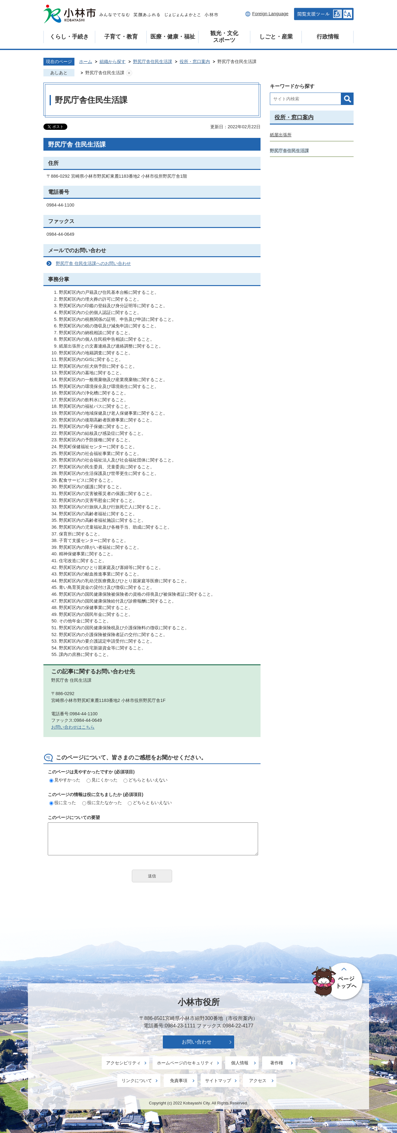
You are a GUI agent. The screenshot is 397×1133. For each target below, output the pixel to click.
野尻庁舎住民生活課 (152, 61)
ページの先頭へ (337, 982)
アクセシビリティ (123, 1062)
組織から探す (113, 61)
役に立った (62, 802)
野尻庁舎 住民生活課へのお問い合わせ (93, 263)
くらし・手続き (69, 37)
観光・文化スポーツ (224, 36)
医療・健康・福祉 (172, 37)
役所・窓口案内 (195, 61)
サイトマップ (218, 1080)
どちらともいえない (145, 779)
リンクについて (137, 1080)
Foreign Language (270, 13)
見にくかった (102, 779)
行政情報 (328, 37)
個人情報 (239, 1062)
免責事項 (178, 1080)
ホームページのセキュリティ (185, 1062)
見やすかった (64, 779)
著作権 (276, 1062)
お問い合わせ (197, 1041)
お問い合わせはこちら (73, 727)
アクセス (257, 1080)
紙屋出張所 (281, 134)
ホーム (85, 61)
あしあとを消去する (129, 73)
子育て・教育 (121, 37)
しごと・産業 (276, 37)
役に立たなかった (102, 802)
